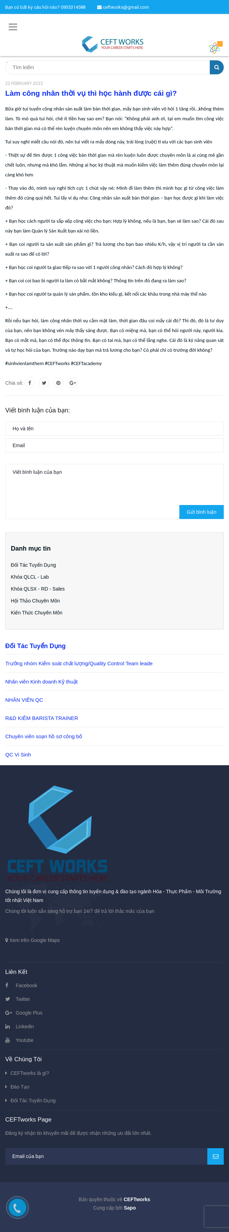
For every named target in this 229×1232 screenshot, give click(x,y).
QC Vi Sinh (18, 755)
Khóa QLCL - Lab (30, 577)
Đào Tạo (19, 1087)
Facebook (26, 985)
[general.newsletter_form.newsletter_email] (114, 1156)
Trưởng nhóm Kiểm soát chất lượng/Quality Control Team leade (79, 663)
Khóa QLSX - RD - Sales (38, 589)
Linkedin (25, 1026)
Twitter (23, 999)
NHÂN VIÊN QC (24, 700)
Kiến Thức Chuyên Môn (36, 612)
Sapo (130, 1208)
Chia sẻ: (14, 383)
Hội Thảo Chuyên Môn (35, 601)
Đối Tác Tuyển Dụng (33, 565)
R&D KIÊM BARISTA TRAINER (41, 718)
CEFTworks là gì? (29, 1073)
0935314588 (73, 7)
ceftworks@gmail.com (123, 7)
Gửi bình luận (201, 512)
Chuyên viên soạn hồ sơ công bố (43, 736)
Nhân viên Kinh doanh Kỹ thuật (41, 682)
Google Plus (29, 1013)
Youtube (25, 1040)
